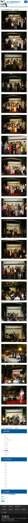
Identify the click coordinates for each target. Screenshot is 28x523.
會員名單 (6, 442)
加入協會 (4, 512)
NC (18, 520)
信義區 (5, 472)
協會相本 (6, 454)
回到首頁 (4, 506)
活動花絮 (16, 9)
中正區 (5, 463)
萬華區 (5, 470)
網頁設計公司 (14, 520)
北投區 (5, 478)
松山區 (5, 474)
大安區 (5, 476)
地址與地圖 (6, 452)
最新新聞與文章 (7, 439)
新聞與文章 (17, 506)
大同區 (5, 465)
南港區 (5, 484)
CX (7, 520)
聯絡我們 (6, 437)
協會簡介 (6, 448)
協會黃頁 (6, 444)
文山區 (5, 487)
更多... (3, 501)
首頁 (5, 435)
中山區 (5, 468)
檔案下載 (6, 446)
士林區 (5, 482)
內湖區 (5, 480)
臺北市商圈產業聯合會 (7, 9)
